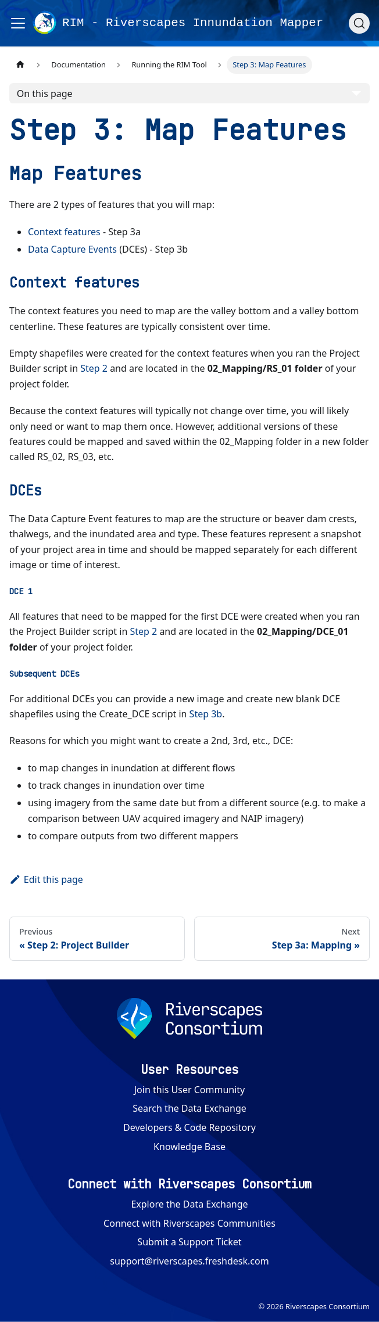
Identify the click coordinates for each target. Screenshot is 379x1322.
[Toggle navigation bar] (18, 23)
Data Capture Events (72, 249)
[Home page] (20, 65)
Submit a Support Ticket (189, 1241)
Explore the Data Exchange (189, 1204)
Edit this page (46, 879)
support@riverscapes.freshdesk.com (189, 1261)
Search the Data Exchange (189, 1108)
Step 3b (206, 713)
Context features (64, 231)
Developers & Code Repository (189, 1127)
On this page (45, 93)
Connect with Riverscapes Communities (189, 1223)
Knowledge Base (189, 1146)
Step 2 (94, 368)
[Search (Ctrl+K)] (359, 23)
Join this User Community (189, 1089)
